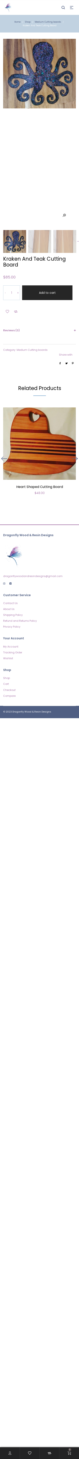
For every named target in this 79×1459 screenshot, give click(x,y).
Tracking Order (12, 630)
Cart (6, 661)
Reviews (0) (11, 308)
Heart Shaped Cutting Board (39, 464)
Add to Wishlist (7, 289)
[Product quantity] (11, 270)
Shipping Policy (13, 592)
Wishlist (8, 635)
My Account (10, 624)
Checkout (9, 667)
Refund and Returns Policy (20, 598)
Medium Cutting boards (48, 21)
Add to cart (47, 270)
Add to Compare (16, 289)
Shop (28, 21)
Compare (9, 673)
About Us (9, 586)
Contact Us (10, 580)
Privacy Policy (11, 604)
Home (17, 21)
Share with (65, 332)
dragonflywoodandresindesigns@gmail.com (33, 553)
